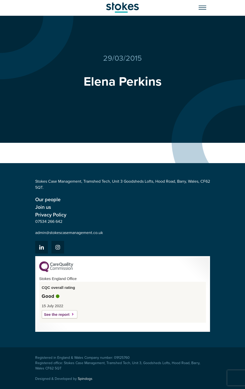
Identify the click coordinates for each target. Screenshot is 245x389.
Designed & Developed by (63, 378)
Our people (48, 199)
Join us (43, 207)
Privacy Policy (50, 215)
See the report (57, 314)
